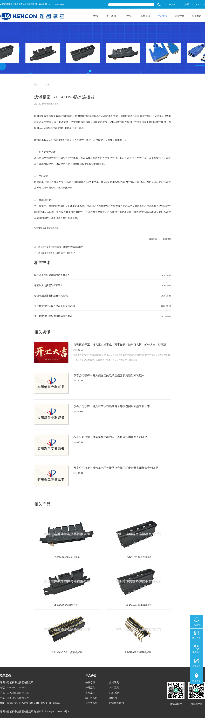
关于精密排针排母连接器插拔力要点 (53, 316)
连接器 (186, 4)
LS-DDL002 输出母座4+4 (67, 605)
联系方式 (179, 16)
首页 (95, 16)
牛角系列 (90, 693)
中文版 (172, 4)
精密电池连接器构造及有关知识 (51, 296)
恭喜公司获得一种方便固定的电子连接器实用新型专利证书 (109, 375)
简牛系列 (114, 688)
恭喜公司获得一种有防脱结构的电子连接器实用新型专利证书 (110, 437)
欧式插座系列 (116, 703)
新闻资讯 (145, 16)
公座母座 (90, 683)
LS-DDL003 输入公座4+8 (138, 558)
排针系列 (114, 683)
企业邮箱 (196, 16)
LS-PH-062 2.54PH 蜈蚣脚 (138, 653)
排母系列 (90, 688)
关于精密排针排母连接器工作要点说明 (54, 306)
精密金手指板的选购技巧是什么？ (52, 275)
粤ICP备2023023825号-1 (56, 712)
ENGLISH (200, 4)
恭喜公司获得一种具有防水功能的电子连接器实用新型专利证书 (111, 406)
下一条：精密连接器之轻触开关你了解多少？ (54, 253)
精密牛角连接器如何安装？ (48, 285)
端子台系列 (91, 698)
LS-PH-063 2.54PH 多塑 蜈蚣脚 (67, 653)
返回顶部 (167, 239)
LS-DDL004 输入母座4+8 (67, 558)
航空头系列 (91, 703)
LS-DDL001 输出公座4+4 (138, 605)
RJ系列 (113, 698)
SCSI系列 (114, 693)
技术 (48, 84)
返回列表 (153, 239)
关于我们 (111, 16)
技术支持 (162, 16)
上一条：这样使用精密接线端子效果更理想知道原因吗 (58, 247)
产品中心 (128, 16)
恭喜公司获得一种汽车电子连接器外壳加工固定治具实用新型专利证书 (115, 468)
